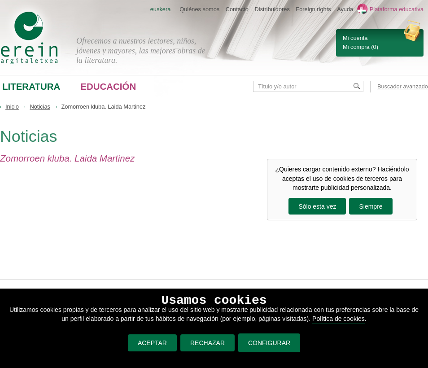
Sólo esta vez (317, 206)
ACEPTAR (150, 342)
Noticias (40, 106)
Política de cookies (338, 318)
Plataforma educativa (397, 9)
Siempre (370, 206)
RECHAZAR (205, 342)
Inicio (12, 106)
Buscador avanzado (402, 86)
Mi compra (356, 47)
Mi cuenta (355, 38)
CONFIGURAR (269, 342)
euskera (160, 9)
